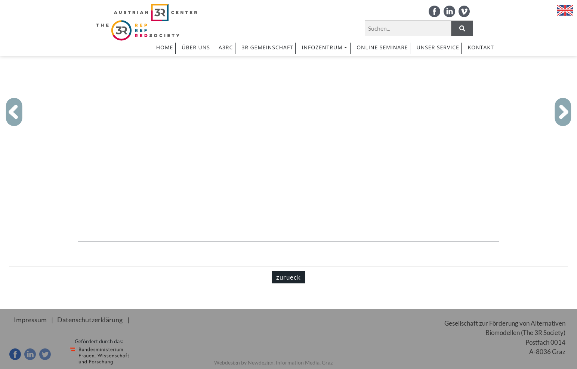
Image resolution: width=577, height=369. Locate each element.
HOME (164, 47)
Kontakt (481, 47)
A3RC (226, 47)
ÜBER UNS (196, 47)
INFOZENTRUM (325, 47)
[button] (14, 112)
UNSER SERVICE (437, 47)
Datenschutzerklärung (86, 319)
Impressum (29, 319)
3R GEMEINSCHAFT (267, 47)
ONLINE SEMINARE (382, 47)
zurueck (288, 277)
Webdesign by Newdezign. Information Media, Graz (273, 362)
